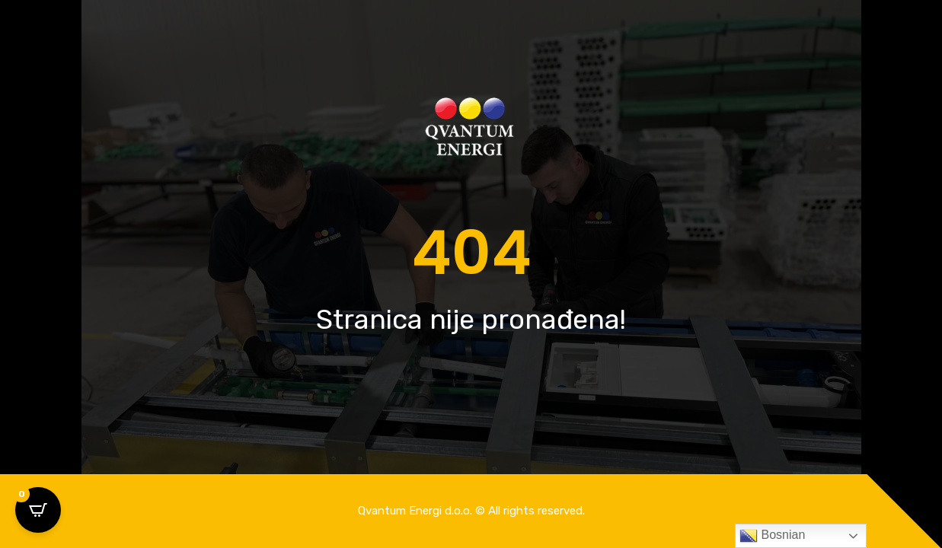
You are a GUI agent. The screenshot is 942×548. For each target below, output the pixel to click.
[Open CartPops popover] (38, 510)
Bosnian (772, 536)
